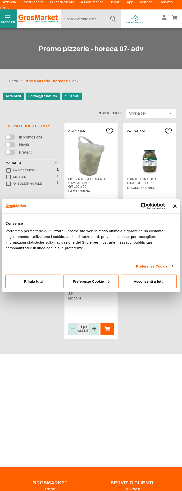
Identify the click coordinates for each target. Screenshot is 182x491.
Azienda (10, 2)
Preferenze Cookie (152, 266)
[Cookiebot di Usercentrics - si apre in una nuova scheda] (144, 206)
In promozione (30, 137)
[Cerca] (113, 19)
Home (13, 81)
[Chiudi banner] (175, 206)
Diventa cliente (62, 2)
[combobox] (90, 19)
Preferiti (25, 152)
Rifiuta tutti (33, 281)
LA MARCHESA (24, 170)
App (130, 2)
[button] (151, 113)
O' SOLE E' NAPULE (27, 183)
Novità (24, 145)
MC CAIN (19, 177)
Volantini (147, 2)
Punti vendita (33, 2)
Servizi (115, 2)
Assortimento (92, 2)
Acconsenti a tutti (149, 281)
